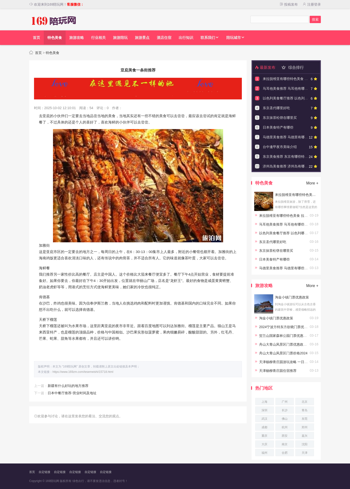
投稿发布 (288, 4)
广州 (285, 401)
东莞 (304, 418)
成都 (264, 427)
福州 (264, 452)
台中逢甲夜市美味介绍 (280, 147)
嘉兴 (304, 435)
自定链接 (44, 472)
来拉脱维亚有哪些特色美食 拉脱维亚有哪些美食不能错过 (306, 79)
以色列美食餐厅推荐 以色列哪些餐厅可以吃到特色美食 (304, 98)
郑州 (304, 427)
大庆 (264, 444)
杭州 (285, 427)
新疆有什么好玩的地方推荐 (68, 386)
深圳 (264, 410)
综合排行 (292, 67)
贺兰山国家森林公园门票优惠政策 (284, 336)
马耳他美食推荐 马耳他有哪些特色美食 (292, 88)
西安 (285, 435)
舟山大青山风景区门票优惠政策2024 (286, 344)
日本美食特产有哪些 (278, 127)
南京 (285, 444)
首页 (38, 53)
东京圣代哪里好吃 (276, 108)
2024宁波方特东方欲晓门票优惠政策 (286, 327)
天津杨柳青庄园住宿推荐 (278, 371)
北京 (304, 401)
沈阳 (304, 444)
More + (312, 183)
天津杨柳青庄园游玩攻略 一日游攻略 (287, 362)
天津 (304, 452)
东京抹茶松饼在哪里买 (280, 118)
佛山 (285, 418)
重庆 (264, 435)
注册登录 (311, 4)
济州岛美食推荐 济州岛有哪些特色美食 (292, 166)
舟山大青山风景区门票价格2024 (283, 353)
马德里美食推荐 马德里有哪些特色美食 (292, 137)
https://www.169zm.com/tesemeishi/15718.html (82, 372)
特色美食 (52, 53)
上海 (264, 401)
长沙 (285, 410)
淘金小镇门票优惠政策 (292, 297)
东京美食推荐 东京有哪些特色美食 (289, 156)
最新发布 (265, 67)
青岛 (304, 410)
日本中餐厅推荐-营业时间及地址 (72, 393)
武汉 (264, 418)
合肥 (285, 452)
